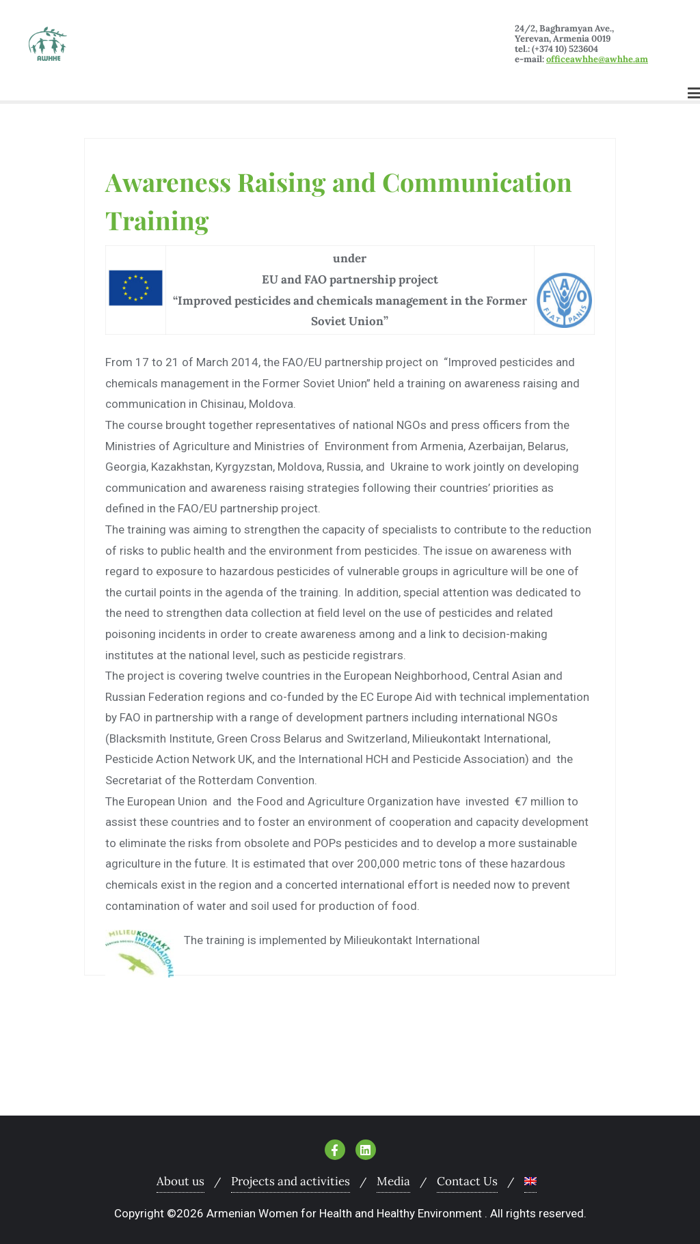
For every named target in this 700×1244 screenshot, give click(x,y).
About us (180, 1181)
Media (393, 1181)
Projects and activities (290, 1181)
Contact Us (467, 1181)
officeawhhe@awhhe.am (597, 59)
